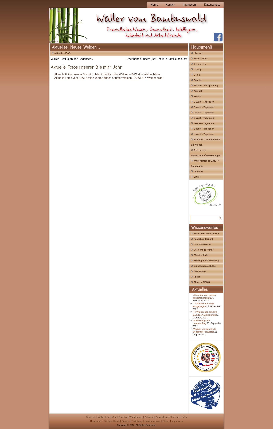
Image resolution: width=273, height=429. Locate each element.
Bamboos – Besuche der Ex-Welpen (205, 142)
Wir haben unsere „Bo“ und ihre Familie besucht (157, 59)
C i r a (197, 75)
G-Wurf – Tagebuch (204, 129)
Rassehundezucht (203, 239)
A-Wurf (197, 97)
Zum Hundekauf (202, 245)
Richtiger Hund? (111, 421)
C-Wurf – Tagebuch (204, 107)
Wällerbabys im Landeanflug (201, 322)
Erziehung (137, 421)
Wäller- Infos (200, 59)
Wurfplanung (135, 417)
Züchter (126, 421)
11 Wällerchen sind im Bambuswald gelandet (205, 313)
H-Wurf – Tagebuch (204, 134)
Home (154, 4)
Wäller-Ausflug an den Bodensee (71, 59)
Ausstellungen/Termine (167, 417)
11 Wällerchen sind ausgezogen (203, 305)
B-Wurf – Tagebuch (204, 102)
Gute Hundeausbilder (205, 266)
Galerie (197, 80)
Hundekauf (95, 421)
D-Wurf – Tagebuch (204, 113)
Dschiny (123, 417)
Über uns (198, 53)
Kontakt (170, 4)
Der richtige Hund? (203, 250)
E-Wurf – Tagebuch (204, 118)
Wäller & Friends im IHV (206, 234)
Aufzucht (198, 91)
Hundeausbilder (152, 421)
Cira (114, 417)
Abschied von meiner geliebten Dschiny (204, 296)
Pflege (197, 277)
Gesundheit (200, 272)
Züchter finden (201, 255)
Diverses (198, 172)
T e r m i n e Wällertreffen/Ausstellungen (206, 153)
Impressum (190, 4)
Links (197, 177)
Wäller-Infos (104, 417)
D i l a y (197, 70)
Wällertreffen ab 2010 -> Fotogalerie (205, 163)
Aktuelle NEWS (62, 53)
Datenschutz (212, 4)
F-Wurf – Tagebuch (204, 124)
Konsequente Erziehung (207, 261)
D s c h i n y (200, 64)
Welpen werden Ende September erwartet (204, 330)
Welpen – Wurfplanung (206, 86)
